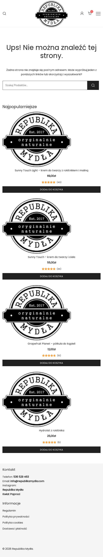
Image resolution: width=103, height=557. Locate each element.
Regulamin (9, 510)
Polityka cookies (12, 522)
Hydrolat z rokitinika (51, 430)
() (59, 182)
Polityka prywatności (15, 516)
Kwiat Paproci (11, 494)
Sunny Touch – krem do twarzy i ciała (51, 257)
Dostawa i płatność (14, 529)
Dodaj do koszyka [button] (51, 189)
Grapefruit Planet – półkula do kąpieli (51, 344)
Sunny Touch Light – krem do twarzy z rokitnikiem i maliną (51, 170)
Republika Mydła (12, 490)
